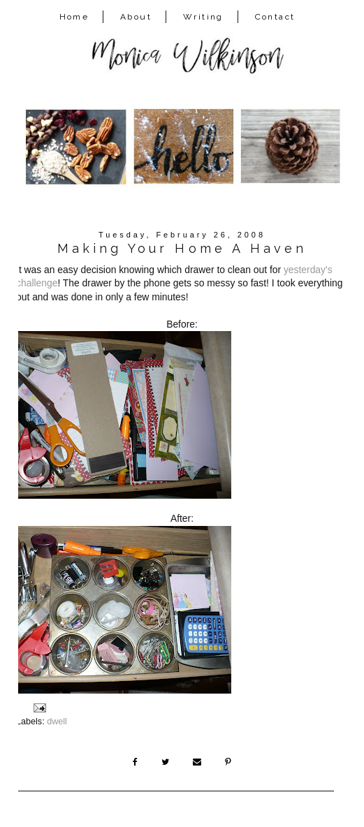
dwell (57, 721)
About (136, 17)
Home (74, 17)
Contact (275, 17)
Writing (203, 17)
